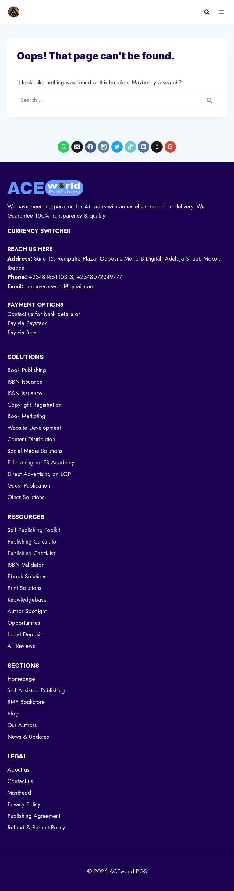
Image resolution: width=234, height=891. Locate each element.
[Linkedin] (143, 147)
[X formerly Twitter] (117, 147)
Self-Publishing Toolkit (33, 530)
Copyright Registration (34, 405)
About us (18, 769)
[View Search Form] (206, 12)
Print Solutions (24, 588)
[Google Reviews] (170, 147)
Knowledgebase (27, 599)
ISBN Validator (25, 565)
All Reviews (21, 646)
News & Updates (28, 737)
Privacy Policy (23, 804)
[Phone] (157, 147)
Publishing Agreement (33, 816)
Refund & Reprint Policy (36, 827)
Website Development (34, 428)
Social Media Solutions (34, 451)
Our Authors (22, 725)
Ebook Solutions (27, 576)
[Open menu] (221, 12)
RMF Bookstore (26, 702)
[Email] (77, 147)
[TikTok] (130, 147)
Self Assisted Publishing (36, 690)
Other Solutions (25, 497)
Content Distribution (31, 439)
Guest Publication (28, 485)
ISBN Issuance (24, 382)
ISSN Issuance (24, 393)
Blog (13, 713)
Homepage (21, 679)
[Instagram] (103, 147)
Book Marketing (26, 416)
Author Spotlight (27, 611)
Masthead (19, 793)
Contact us (20, 781)
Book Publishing (26, 370)
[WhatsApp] (63, 147)
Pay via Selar (22, 332)
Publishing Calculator (32, 542)
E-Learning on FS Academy (40, 462)
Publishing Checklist (31, 553)
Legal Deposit (24, 634)
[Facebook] (90, 147)
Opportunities (23, 623)
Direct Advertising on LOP (39, 474)
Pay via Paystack (27, 323)
